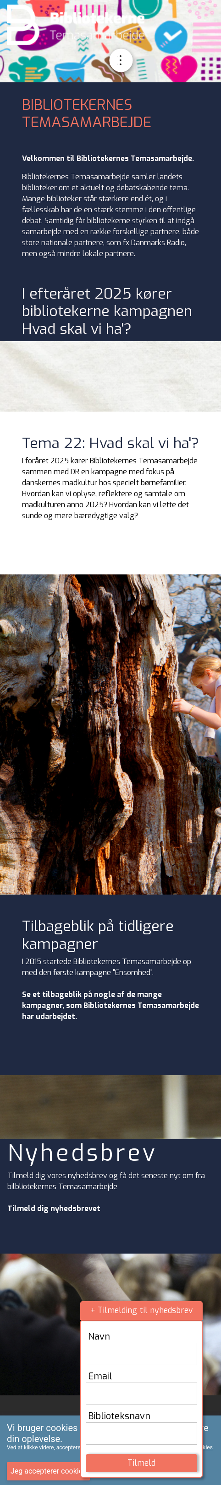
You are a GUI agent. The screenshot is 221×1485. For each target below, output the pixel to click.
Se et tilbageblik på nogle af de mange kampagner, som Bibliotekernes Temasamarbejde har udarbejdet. (110, 1005)
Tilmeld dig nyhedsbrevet (53, 1208)
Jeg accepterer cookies (48, 1471)
